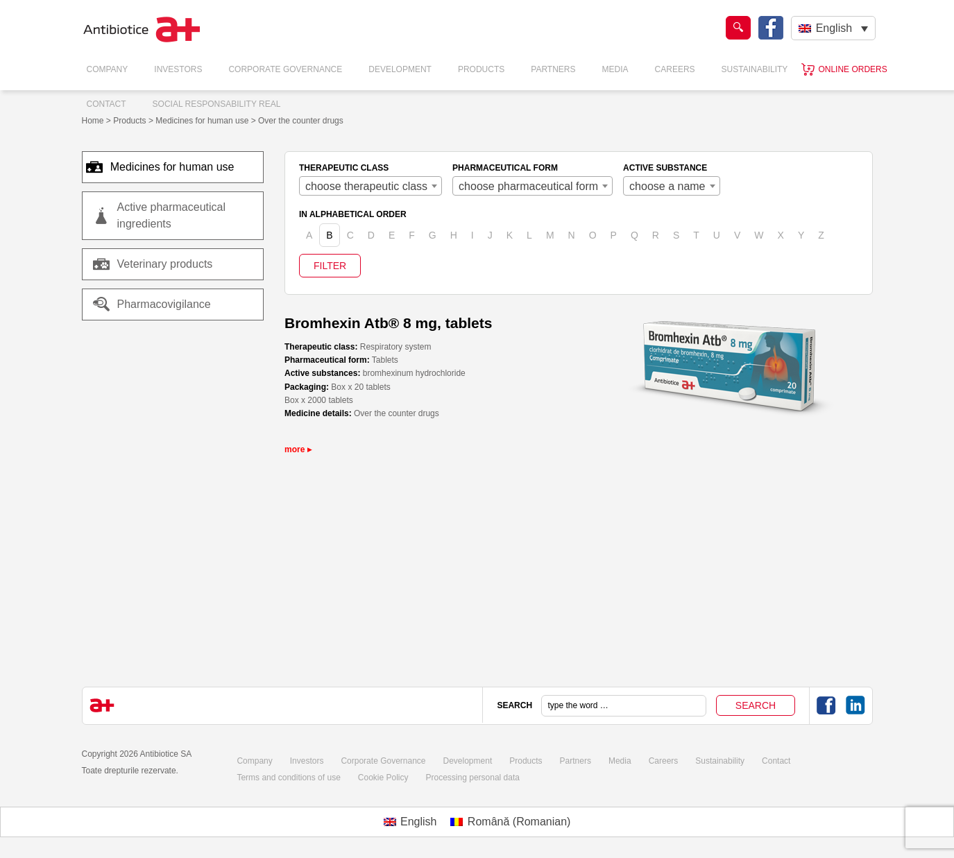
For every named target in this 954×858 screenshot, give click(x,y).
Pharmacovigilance (152, 304)
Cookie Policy (383, 777)
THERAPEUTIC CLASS (344, 168)
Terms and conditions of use (288, 777)
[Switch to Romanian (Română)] (510, 822)
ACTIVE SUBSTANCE (665, 168)
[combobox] (370, 186)
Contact (106, 104)
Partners (553, 69)
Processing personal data (473, 777)
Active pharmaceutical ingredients (171, 215)
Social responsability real (217, 104)
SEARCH (514, 705)
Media (615, 69)
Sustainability (755, 69)
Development (400, 69)
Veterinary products (165, 264)
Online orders (852, 69)
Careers (675, 69)
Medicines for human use (167, 167)
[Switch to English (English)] (410, 822)
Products (481, 69)
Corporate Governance (285, 69)
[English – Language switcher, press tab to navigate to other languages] (833, 28)
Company (107, 69)
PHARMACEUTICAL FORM (505, 168)
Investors (178, 69)
